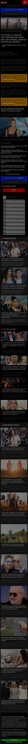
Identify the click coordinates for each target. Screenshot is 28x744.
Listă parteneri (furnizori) (5, 737)
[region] (14, 728)
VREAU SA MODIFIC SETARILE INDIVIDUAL (14, 742)
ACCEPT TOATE (14, 740)
